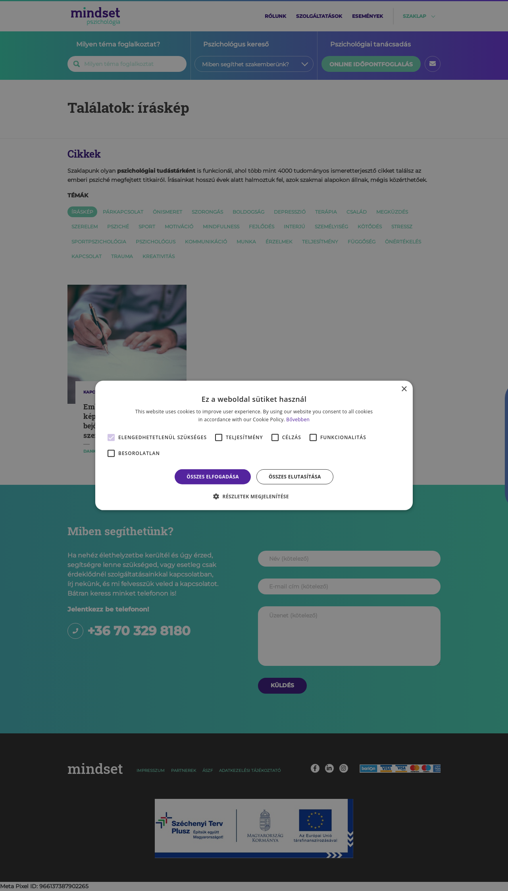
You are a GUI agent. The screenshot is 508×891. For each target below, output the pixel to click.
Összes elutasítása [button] (295, 476)
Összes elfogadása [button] (213, 476)
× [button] (404, 389)
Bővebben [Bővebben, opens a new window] (298, 419)
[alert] (254, 445)
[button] (254, 496)
